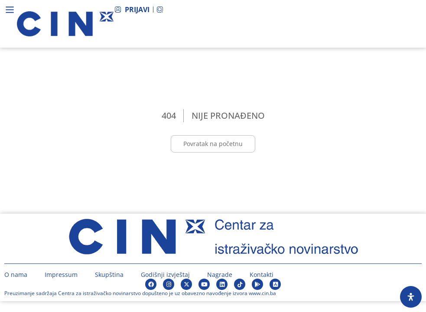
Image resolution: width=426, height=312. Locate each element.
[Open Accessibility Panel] (411, 297)
